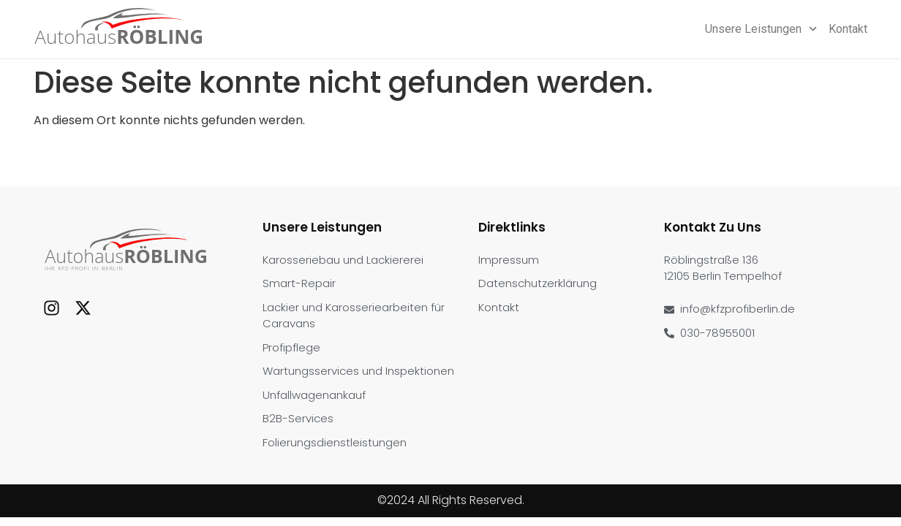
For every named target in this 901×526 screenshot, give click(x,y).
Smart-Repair (299, 283)
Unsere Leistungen (761, 29)
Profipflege (291, 347)
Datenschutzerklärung (537, 283)
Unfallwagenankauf (314, 395)
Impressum (508, 259)
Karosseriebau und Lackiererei (343, 259)
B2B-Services (298, 418)
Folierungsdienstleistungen (335, 442)
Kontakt (848, 29)
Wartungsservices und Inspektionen (358, 370)
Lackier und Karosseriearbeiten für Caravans (354, 316)
